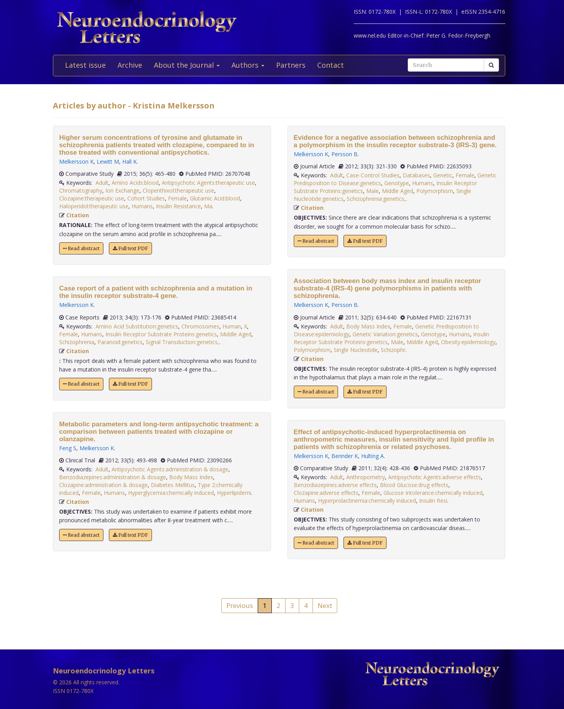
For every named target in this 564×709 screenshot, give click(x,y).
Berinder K (344, 456)
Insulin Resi (433, 500)
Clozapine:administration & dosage (103, 485)
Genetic (442, 175)
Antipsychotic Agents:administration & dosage (170, 469)
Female (177, 198)
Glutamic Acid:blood (215, 198)
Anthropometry (365, 477)
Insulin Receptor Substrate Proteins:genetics (161, 334)
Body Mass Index (191, 477)
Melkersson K (76, 161)
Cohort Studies (146, 198)
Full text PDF (130, 248)
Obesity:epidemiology (468, 342)
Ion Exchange (122, 190)
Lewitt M (108, 161)
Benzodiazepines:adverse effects (335, 485)
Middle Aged (235, 334)
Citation (77, 215)
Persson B (344, 154)
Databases (416, 175)
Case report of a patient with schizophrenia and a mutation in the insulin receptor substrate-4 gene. (155, 292)
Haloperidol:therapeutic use (93, 206)
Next (325, 605)
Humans (142, 206)
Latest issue (85, 65)
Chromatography (80, 190)
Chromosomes (200, 326)
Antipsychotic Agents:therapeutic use (208, 182)
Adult (102, 182)
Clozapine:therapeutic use (91, 198)
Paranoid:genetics (120, 342)
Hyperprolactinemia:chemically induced (367, 500)
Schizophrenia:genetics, (376, 198)
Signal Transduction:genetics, (182, 342)
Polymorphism (434, 191)
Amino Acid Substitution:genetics (137, 326)
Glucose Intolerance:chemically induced (433, 492)
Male (372, 191)
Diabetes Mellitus (173, 485)
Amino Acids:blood (135, 182)
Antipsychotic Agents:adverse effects (434, 477)
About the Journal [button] (187, 65)
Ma (208, 206)
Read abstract (81, 248)
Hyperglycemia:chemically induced (171, 492)
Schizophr (393, 350)
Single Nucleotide (356, 350)
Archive (130, 65)
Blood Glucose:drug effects (414, 485)
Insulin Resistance (178, 206)
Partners (291, 65)
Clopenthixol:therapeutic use (178, 190)
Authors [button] (247, 65)
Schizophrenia (76, 342)
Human (231, 326)
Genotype (396, 183)
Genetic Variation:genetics (385, 334)
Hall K (129, 161)
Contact (330, 65)
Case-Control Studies (373, 175)
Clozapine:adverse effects (326, 492)
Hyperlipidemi (234, 492)
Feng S (67, 448)
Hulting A (372, 456)
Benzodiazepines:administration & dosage (112, 477)
